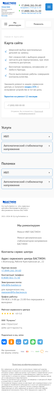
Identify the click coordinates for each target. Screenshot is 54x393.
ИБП (6, 136)
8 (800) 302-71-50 (10, 277)
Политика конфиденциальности (27, 364)
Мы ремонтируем (12, 23)
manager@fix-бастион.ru (14, 292)
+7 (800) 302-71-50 (31, 10)
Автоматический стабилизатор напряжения (23, 147)
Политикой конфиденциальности (31, 112)
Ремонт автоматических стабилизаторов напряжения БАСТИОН (32, 240)
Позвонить (38, 24)
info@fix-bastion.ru (11, 285)
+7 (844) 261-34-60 (31, 5)
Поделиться (4, 342)
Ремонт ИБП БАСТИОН (28, 231)
